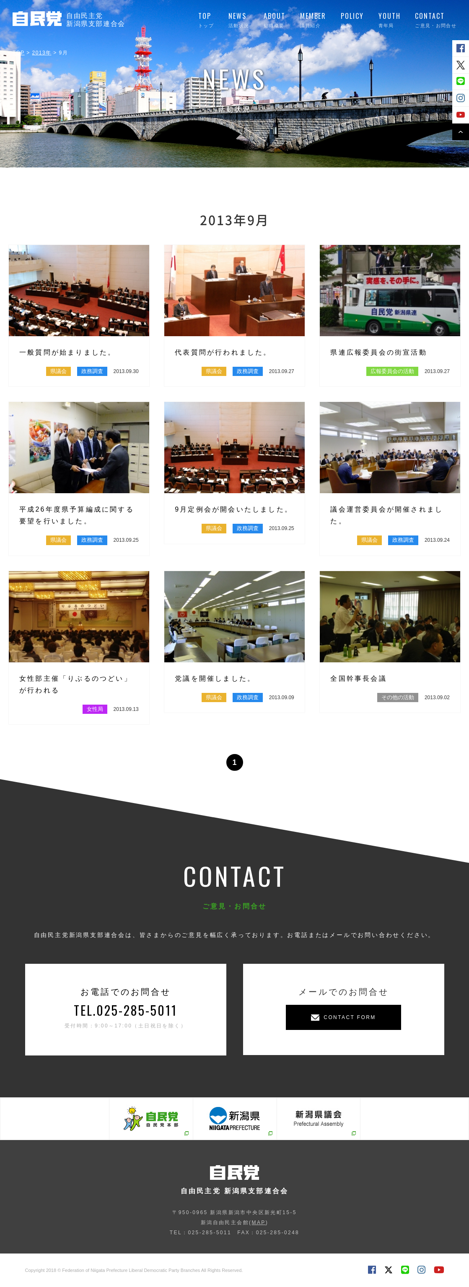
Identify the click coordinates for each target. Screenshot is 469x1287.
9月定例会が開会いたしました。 (234, 509)
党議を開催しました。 (215, 678)
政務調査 (92, 371)
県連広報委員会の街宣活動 (378, 352)
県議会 (58, 371)
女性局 (95, 709)
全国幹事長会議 (358, 678)
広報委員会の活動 (392, 371)
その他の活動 (397, 697)
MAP (258, 1222)
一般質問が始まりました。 (67, 352)
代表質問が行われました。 (223, 352)
